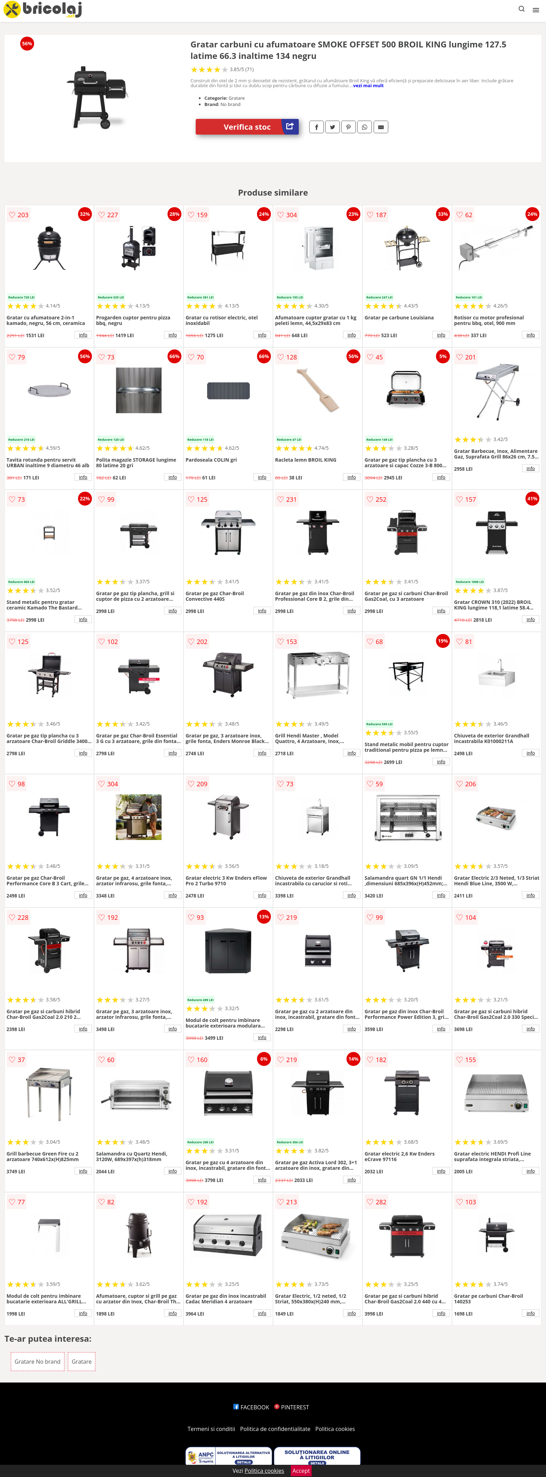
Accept (301, 1471)
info (83, 335)
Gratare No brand (38, 1361)
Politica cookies (335, 1429)
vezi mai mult (368, 85)
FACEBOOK (251, 1407)
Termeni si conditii (211, 1429)
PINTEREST (291, 1407)
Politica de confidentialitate (275, 1429)
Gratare (82, 1361)
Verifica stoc (261, 127)
